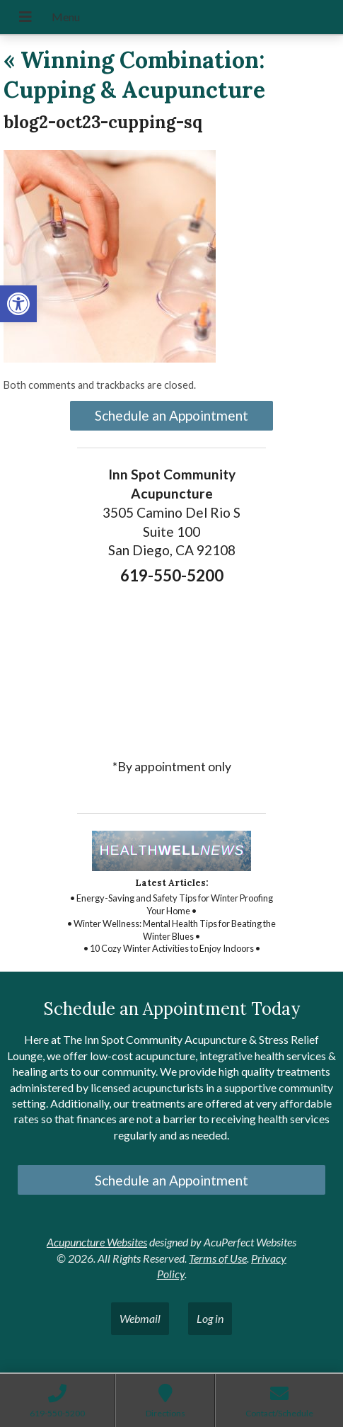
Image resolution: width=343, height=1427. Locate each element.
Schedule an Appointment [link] (171, 415)
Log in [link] (210, 1318)
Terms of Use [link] (218, 1258)
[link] (18, 303)
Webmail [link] (140, 1318)
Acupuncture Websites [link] (97, 1242)
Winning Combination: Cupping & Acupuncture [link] (134, 74)
